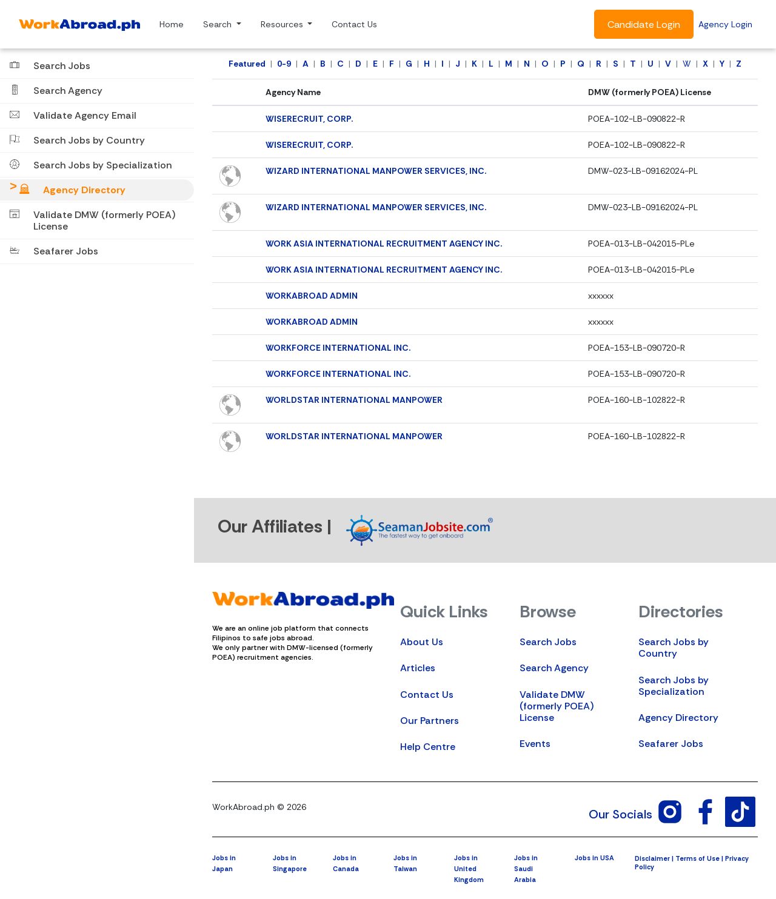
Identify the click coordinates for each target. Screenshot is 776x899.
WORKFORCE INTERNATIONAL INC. (338, 347)
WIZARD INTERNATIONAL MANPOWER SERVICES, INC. (376, 170)
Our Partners (429, 720)
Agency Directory (678, 717)
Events (535, 743)
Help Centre (427, 746)
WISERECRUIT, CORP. (309, 118)
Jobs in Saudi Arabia (526, 869)
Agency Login (725, 24)
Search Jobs (548, 641)
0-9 (284, 63)
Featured (247, 63)
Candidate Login (643, 24)
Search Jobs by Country (673, 647)
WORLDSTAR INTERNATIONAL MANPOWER (354, 399)
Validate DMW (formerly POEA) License (557, 706)
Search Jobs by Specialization (673, 686)
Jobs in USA (594, 858)
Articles (417, 668)
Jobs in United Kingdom (469, 869)
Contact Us (354, 24)
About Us (421, 641)
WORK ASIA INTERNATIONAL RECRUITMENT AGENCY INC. (384, 243)
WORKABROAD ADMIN (312, 295)
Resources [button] (283, 24)
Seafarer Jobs (670, 743)
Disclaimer (652, 858)
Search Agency (554, 668)
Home (171, 24)
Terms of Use (697, 858)
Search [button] (218, 24)
